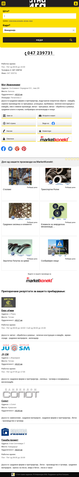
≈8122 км (18, 364)
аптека (26, 21)
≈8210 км (18, 94)
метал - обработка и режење (61, 107)
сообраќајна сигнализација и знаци (39, 109)
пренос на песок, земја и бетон (26, 468)
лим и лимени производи (20, 107)
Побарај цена (32, 187)
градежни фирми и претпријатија (24, 101)
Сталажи (7, 189)
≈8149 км (18, 411)
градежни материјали (18, 338)
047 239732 (17, 70)
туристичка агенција (16, 21)
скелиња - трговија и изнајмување (54, 379)
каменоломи (15, 418)
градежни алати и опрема (12, 109)
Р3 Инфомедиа (38, 474)
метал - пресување (40, 107)
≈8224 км (18, 450)
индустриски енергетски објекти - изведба (57, 101)
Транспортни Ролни (50, 189)
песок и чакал (47, 468)
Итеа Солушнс (64, 474)
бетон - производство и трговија (54, 465)
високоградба (7, 382)
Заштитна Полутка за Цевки (16, 261)
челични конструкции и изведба (50, 335)
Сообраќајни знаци (50, 261)
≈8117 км (18, 320)
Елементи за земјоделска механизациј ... (53, 225)
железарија (33, 338)
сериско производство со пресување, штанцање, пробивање (27, 104)
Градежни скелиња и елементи (17, 224)
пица (30, 21)
